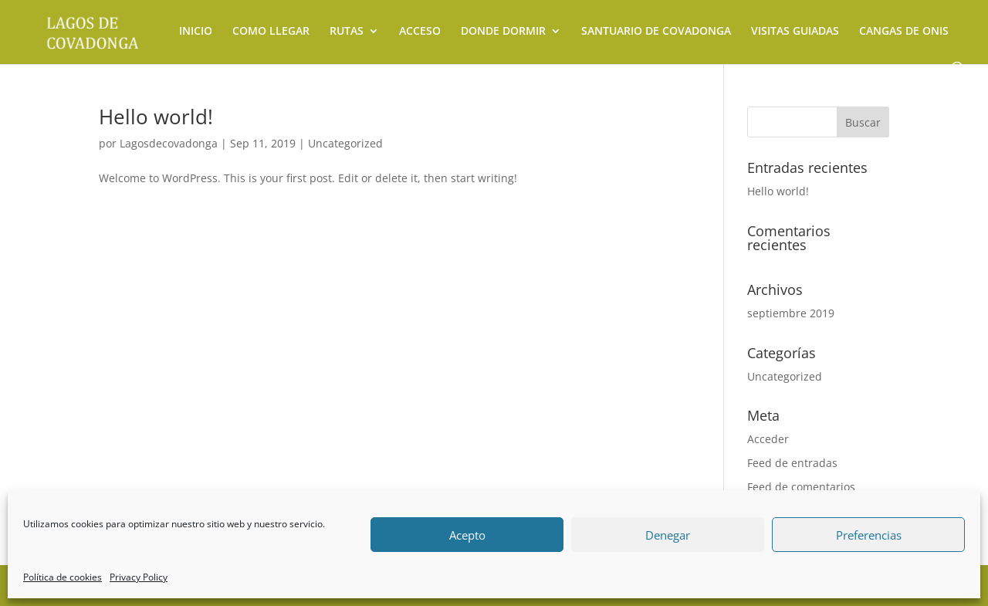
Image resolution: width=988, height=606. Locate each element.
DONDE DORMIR (503, 31)
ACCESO (420, 31)
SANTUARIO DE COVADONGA (656, 31)
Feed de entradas (792, 462)
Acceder (768, 439)
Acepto (467, 535)
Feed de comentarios (801, 486)
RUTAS (347, 31)
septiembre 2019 (790, 313)
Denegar (667, 535)
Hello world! (156, 116)
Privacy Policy (138, 577)
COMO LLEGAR (271, 31)
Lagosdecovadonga (169, 143)
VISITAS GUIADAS (795, 31)
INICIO (195, 31)
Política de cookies (62, 577)
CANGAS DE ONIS (904, 31)
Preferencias (869, 535)
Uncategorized (345, 143)
